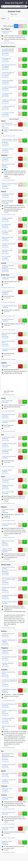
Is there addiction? (7, 157)
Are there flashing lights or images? (9, 640)
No (25, 26)
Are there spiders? (7, 218)
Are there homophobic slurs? (8, 672)
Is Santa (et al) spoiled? (9, 780)
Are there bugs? (6, 224)
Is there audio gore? (7, 485)
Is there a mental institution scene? (7, 549)
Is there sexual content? (9, 764)
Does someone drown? (8, 812)
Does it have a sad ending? (10, 773)
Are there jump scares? (8, 437)
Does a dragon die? (7, 237)
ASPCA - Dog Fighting (6, 74)
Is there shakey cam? (8, 633)
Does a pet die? (6, 58)
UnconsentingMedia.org (10, 268)
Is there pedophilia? (7, 80)
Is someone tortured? (8, 113)
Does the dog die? (7, 31)
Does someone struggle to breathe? (9, 334)
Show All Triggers (14, 119)
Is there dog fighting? (8, 72)
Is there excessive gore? (9, 100)
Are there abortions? (8, 663)
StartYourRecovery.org (6, 185)
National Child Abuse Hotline (7, 124)
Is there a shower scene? (9, 443)
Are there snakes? (7, 231)
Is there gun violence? (8, 827)
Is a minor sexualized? (8, 106)
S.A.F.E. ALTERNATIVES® (7, 579)
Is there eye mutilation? (9, 277)
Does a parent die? (7, 401)
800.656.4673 (4, 758)
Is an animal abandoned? (9, 87)
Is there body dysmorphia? (9, 595)
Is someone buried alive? (9, 349)
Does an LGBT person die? (9, 704)
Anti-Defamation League (6, 719)
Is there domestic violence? (10, 139)
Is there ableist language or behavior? (10, 690)
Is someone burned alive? (9, 306)
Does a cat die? (6, 256)
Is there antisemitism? (8, 718)
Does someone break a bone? (8, 341)
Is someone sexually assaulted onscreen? (8, 49)
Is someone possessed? (9, 456)
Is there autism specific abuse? (9, 588)
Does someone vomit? (8, 479)
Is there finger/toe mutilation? (7, 291)
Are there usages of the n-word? (9, 711)
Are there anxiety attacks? (9, 602)
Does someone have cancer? (8, 541)
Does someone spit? (8, 492)
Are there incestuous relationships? (8, 754)
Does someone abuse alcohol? (8, 164)
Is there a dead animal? (9, 244)
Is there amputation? (8, 319)
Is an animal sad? (7, 93)
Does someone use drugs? (10, 183)
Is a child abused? (7, 123)
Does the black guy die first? (8, 727)
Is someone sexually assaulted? (8, 266)
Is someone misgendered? (9, 680)
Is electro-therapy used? (9, 524)
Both (16, 26)
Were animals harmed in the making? (9, 65)
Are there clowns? (7, 470)
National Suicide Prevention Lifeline (9, 570)
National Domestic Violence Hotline (9, 141)
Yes (20, 26)
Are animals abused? (8, 194)
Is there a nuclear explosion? (7, 842)
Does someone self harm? (9, 578)
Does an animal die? (8, 200)
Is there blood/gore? (8, 797)
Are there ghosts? (7, 450)
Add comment (11, 43)
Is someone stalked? (8, 149)
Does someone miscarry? (9, 657)
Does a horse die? (7, 250)
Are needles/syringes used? (8, 510)
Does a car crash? (7, 788)
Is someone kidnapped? (9, 421)
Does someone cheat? (8, 414)
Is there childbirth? (7, 650)
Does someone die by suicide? (8, 567)
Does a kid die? (6, 365)
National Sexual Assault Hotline (8, 51)
